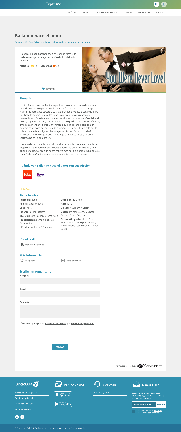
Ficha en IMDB (71, 260)
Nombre (24, 275)
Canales (128, 12)
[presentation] (43, 335)
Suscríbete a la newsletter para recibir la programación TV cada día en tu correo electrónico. (148, 395)
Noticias (160, 12)
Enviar (161, 404)
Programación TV (107, 12)
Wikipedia (27, 260)
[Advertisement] (90, 25)
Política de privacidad (82, 323)
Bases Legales (155, 412)
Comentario (26, 301)
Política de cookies (24, 409)
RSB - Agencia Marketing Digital (80, 428)
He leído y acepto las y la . (58, 323)
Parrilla (87, 12)
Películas (73, 12)
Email (23, 288)
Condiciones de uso (55, 323)
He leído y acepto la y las (149, 411)
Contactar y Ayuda (102, 392)
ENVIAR (60, 347)
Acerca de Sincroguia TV (26, 392)
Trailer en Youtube (32, 244)
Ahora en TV (144, 12)
